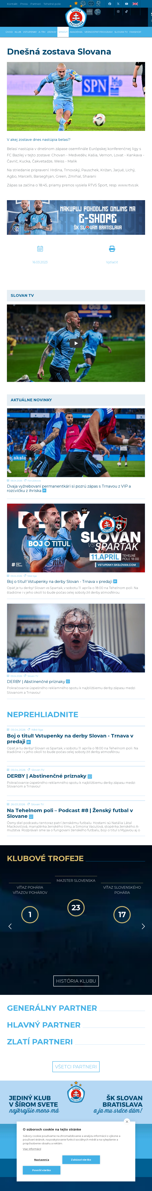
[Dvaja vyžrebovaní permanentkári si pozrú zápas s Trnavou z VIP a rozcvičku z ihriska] (76, 442)
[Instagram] (118, 11)
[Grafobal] (40, 1084)
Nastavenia (41, 1159)
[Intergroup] (40, 1101)
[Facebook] (109, 4)
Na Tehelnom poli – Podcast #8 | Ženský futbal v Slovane (70, 899)
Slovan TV (32, 676)
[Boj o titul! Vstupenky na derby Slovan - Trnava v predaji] (76, 538)
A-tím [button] (42, 31)
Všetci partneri (76, 1116)
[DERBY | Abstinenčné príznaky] (76, 638)
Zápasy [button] (51, 31)
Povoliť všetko (41, 1170)
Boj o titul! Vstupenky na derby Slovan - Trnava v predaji (61, 581)
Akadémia (76, 31)
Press (24, 4)
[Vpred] (142, 992)
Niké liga (32, 575)
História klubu (76, 1030)
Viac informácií (32, 1148)
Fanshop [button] (135, 31)
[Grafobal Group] (112, 1101)
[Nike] (76, 1067)
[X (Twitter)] (118, 4)
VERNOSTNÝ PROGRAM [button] (98, 31)
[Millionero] (112, 1084)
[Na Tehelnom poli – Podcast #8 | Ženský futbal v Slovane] (76, 872)
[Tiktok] (126, 11)
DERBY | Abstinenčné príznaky (38, 682)
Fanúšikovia (34, 480)
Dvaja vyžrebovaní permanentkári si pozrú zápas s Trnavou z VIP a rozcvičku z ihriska (69, 488)
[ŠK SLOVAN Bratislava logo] (76, 14)
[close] (127, 1121)
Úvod (9, 31)
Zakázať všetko (81, 1159)
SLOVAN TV (121, 31)
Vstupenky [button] (30, 31)
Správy (63, 31)
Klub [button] (18, 31)
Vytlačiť (112, 262)
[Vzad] (9, 992)
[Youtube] (126, 4)
